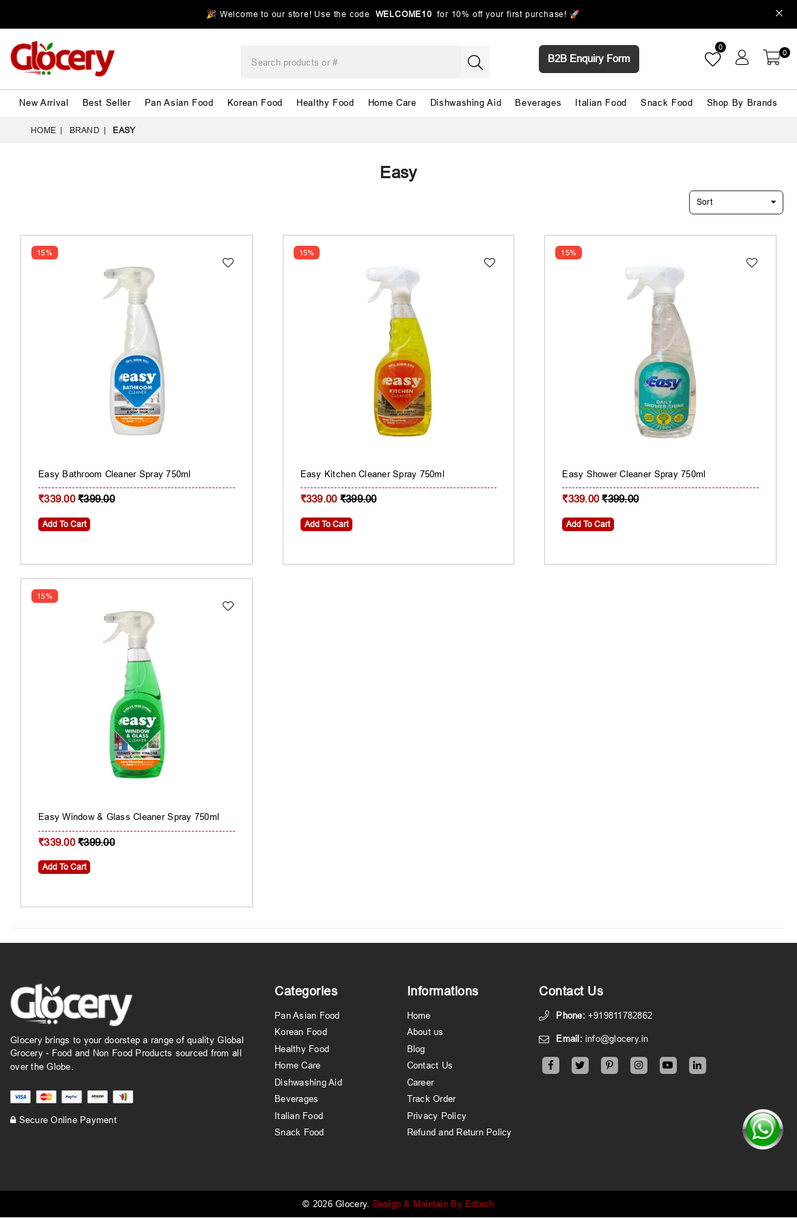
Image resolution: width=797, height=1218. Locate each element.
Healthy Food (325, 102)
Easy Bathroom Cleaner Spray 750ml (114, 473)
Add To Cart (64, 524)
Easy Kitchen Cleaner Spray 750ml (372, 473)
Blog (416, 1049)
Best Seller (107, 102)
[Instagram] (639, 1066)
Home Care (392, 102)
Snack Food (667, 102)
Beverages (538, 102)
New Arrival (43, 102)
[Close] (779, 14)
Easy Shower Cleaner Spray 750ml (633, 473)
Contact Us (430, 1065)
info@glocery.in (617, 1039)
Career (420, 1082)
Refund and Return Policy (459, 1132)
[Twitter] (580, 1066)
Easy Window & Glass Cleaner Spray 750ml (128, 817)
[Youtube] (668, 1066)
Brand (85, 130)
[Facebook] (551, 1066)
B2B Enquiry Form (589, 58)
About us (425, 1032)
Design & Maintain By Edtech (433, 1204)
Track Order (431, 1099)
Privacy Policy (437, 1116)
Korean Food (255, 102)
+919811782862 (620, 1015)
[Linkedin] (698, 1066)
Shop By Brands (742, 102)
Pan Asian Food (179, 102)
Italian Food (601, 102)
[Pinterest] (609, 1066)
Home (43, 130)
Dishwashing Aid (466, 102)
